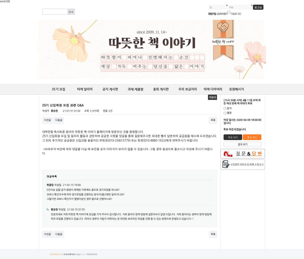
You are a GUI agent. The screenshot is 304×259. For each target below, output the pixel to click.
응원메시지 (236, 89)
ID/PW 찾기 (222, 14)
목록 (213, 120)
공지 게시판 (110, 89)
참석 (229, 108)
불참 (229, 113)
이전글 (47, 120)
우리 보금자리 (187, 89)
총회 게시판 (161, 89)
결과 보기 (243, 144)
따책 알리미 (85, 89)
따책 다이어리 (213, 89)
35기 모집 (58, 89)
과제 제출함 (135, 89)
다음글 (58, 120)
